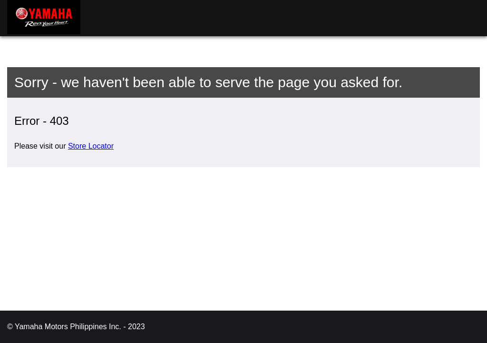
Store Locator (91, 146)
